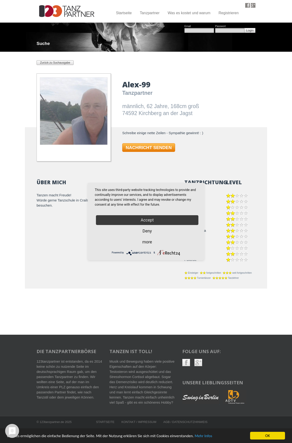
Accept (147, 220)
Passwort (220, 26)
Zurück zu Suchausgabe (55, 62)
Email (187, 26)
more (147, 241)
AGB (166, 422)
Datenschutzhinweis (189, 422)
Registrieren (229, 13)
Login (250, 30)
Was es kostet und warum (189, 13)
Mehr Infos (203, 436)
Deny (147, 230)
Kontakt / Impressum (139, 422)
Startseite (124, 13)
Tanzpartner (150, 13)
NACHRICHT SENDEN (149, 147)
